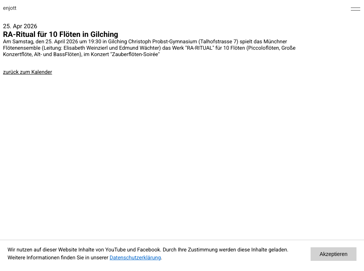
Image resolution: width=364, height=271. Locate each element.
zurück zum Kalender (27, 72)
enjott (10, 8)
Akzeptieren (333, 254)
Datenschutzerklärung (135, 258)
